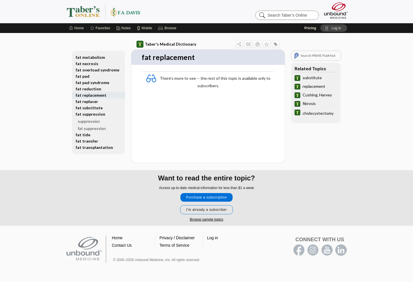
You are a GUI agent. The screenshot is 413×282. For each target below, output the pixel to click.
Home (117, 238)
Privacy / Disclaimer (177, 238)
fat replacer (87, 101)
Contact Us (122, 245)
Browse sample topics (206, 220)
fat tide (83, 134)
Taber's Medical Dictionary (166, 44)
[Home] (76, 28)
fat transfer (87, 141)
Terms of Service (174, 245)
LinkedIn (341, 250)
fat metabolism (90, 57)
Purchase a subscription (206, 198)
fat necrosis (87, 63)
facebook (299, 250)
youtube (327, 250)
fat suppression (90, 114)
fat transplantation (94, 147)
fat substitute (89, 107)
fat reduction (88, 88)
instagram (313, 250)
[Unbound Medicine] (335, 10)
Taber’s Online (137, 11)
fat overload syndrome (97, 69)
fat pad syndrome (92, 82)
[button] (168, 28)
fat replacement (91, 95)
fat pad (82, 76)
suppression (89, 121)
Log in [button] (212, 238)
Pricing (310, 28)
